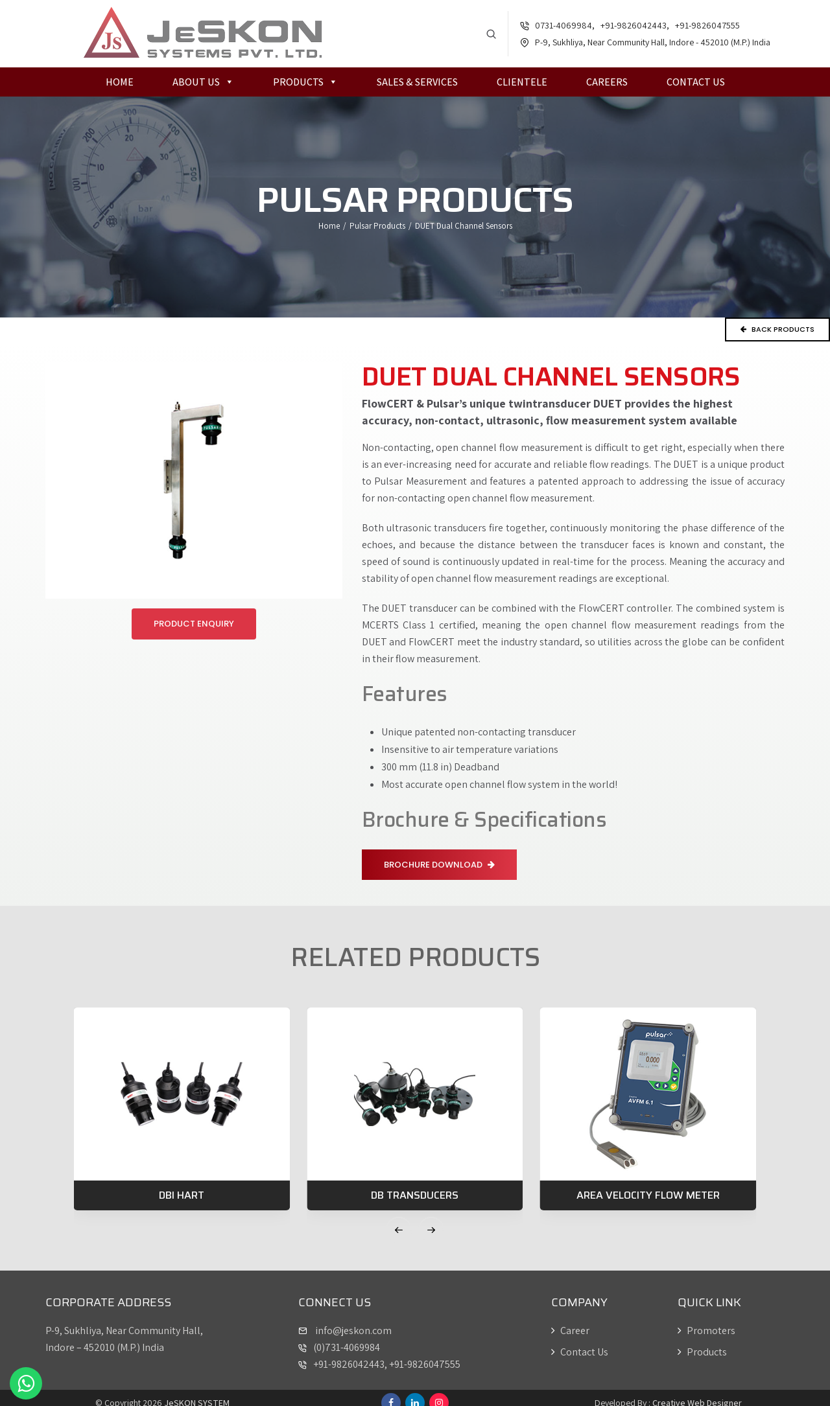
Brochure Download (439, 863)
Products (305, 82)
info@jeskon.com (352, 1321)
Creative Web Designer (697, 1393)
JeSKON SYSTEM (197, 1393)
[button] (399, 1220)
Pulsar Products (377, 226)
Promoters (706, 1321)
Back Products (777, 330)
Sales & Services (417, 82)
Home (120, 82)
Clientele (522, 82)
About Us (203, 82)
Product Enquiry (194, 622)
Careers (607, 82)
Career (570, 1321)
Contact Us (696, 82)
